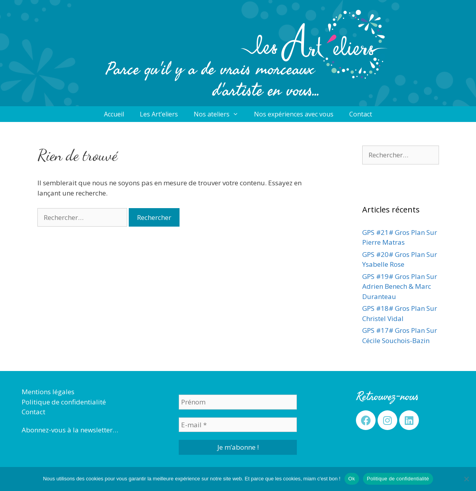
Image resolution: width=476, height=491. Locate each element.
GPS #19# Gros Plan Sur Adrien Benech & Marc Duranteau (399, 286)
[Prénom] (238, 402)
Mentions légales (48, 391)
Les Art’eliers (159, 114)
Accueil (114, 114)
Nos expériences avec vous (293, 114)
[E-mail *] (238, 424)
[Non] (466, 479)
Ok (351, 479)
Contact (360, 114)
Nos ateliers (220, 114)
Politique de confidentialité (64, 401)
